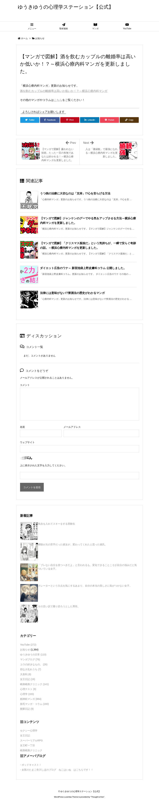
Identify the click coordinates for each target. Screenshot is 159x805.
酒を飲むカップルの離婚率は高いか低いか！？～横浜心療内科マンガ (63, 90)
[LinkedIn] (89, 120)
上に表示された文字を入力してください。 (43, 465)
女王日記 (27, 679)
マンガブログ (30, 659)
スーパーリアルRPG (31, 740)
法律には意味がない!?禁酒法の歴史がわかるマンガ (72, 292)
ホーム (24, 38)
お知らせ (39, 38)
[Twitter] (29, 120)
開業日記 (27, 708)
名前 (22, 427)
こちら (58, 99)
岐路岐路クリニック (34, 684)
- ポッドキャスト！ (30, 764)
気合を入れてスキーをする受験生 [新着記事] (56, 523)
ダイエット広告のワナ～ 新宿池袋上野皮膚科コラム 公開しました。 (83, 268)
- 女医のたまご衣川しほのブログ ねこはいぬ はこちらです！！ (56, 769)
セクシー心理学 (28, 730)
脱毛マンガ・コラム (34, 704)
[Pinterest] (69, 120)
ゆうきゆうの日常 (33, 654)
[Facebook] (50, 120)
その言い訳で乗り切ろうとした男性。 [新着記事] (59, 606)
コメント (25, 385)
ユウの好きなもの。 (33, 664)
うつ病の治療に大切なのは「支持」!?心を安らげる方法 (75, 193)
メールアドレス (72, 427)
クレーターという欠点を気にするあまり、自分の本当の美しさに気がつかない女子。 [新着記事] (85, 585)
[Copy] (129, 120)
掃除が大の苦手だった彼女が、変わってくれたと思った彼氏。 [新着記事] (72, 544)
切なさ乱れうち (30, 669)
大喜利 (25, 674)
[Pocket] (109, 120)
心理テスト (28, 689)
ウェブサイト (27, 442)
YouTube (28, 644)
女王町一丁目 (27, 745)
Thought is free (97, 797)
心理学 (27, 694)
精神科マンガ (30, 699)
